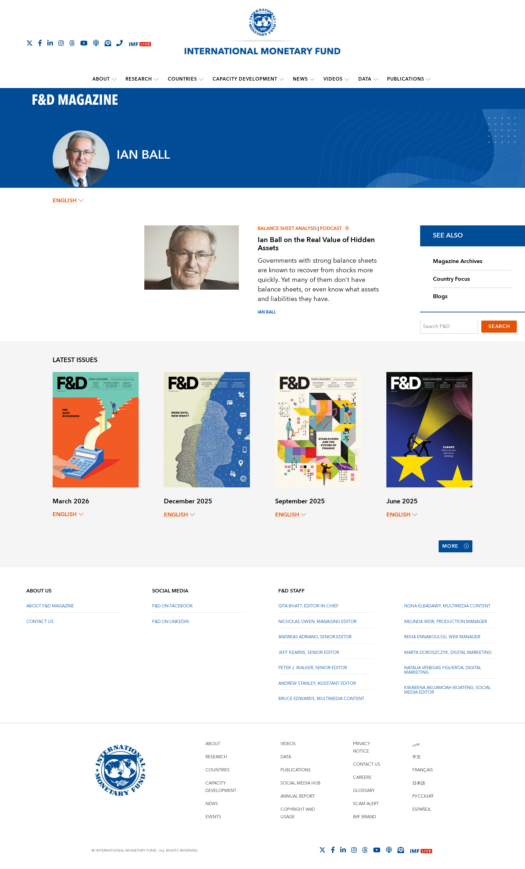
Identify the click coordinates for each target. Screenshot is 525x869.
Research (138, 79)
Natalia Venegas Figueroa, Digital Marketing (442, 669)
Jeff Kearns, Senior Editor (308, 651)
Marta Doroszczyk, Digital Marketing (448, 651)
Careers (362, 776)
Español (421, 808)
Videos (333, 79)
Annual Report (297, 795)
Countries (182, 79)
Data (364, 79)
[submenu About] (114, 79)
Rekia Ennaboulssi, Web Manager (442, 636)
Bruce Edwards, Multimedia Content (321, 697)
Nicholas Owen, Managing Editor (317, 620)
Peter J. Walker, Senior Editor (312, 667)
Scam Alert (366, 803)
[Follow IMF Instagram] (61, 43)
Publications (405, 79)
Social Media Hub (300, 782)
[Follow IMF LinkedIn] (50, 43)
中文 (416, 756)
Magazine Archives (457, 261)
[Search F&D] (449, 327)
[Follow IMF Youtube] (83, 43)
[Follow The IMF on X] (29, 43)
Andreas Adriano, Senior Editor (315, 636)
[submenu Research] (156, 79)
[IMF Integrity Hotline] (119, 43)
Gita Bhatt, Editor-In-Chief (308, 605)
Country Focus (451, 279)
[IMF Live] (140, 43)
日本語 (418, 782)
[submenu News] (312, 79)
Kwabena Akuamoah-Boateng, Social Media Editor (447, 689)
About (101, 79)
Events (213, 816)
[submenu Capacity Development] (281, 79)
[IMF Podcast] (96, 43)
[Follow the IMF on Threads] (72, 43)
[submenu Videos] (347, 79)
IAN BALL (267, 312)
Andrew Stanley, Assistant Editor (317, 682)
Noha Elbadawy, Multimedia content (447, 605)
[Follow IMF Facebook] (40, 43)
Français (422, 769)
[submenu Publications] (428, 79)
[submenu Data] (375, 79)
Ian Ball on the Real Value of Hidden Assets (316, 244)
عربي (416, 743)
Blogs (440, 297)
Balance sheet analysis (287, 229)
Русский (422, 795)
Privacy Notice (361, 746)
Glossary (364, 789)
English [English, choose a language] (68, 201)
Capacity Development (245, 79)
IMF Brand (364, 816)
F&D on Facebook (172, 605)
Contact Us (40, 620)
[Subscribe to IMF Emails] (108, 43)
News (300, 79)
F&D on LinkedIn (170, 620)
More (455, 546)
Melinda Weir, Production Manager (445, 620)
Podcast (334, 229)
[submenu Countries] (201, 79)
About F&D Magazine (50, 605)
